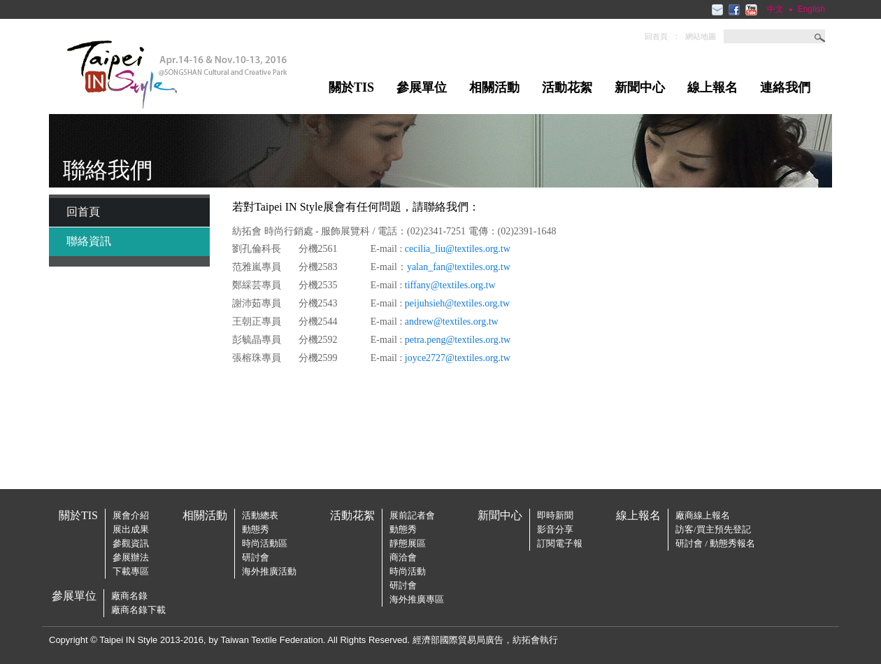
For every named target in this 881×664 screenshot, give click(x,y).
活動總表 (260, 515)
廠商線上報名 (702, 515)
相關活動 (494, 87)
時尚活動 (407, 571)
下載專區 (131, 571)
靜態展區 (407, 543)
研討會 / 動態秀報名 (715, 543)
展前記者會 (412, 515)
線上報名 (712, 87)
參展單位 (421, 87)
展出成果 (131, 529)
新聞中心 (640, 87)
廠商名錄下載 (138, 610)
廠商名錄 (129, 596)
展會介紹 (131, 515)
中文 (775, 9)
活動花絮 (567, 87)
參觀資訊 (131, 543)
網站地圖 (700, 36)
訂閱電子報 (559, 543)
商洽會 (403, 557)
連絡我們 (785, 87)
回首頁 (656, 36)
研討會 (255, 557)
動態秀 (255, 529)
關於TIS (351, 87)
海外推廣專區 (416, 599)
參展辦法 (131, 557)
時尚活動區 (264, 543)
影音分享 (555, 529)
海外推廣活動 (269, 571)
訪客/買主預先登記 (713, 529)
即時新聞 (555, 515)
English (811, 9)
